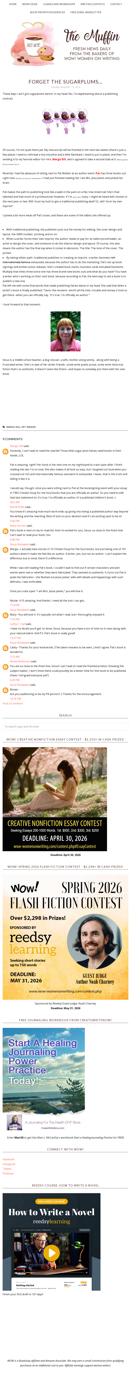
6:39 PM (15, 680)
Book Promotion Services (47, 12)
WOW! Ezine (30, 4)
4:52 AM (15, 502)
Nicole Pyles (17, 507)
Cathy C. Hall (17, 624)
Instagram (9, 1164)
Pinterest (8, 1173)
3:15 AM (15, 656)
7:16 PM (15, 619)
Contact (116, 4)
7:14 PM (15, 605)
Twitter (7, 1169)
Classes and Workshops (59, 4)
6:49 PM (15, 539)
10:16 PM (15, 699)
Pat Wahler (29, 426)
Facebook (8, 1159)
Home (13, 4)
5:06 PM (15, 521)
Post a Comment (13, 703)
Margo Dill (13, 426)
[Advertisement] (65, 1327)
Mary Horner (18, 525)
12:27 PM (15, 638)
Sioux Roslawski (19, 544)
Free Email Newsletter (85, 12)
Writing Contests (93, 4)
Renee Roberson (20, 661)
